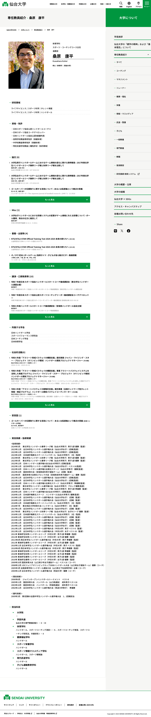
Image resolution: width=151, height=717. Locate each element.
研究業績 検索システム (126, 173)
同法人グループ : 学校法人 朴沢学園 (17, 713)
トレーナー (121, 87)
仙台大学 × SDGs (122, 198)
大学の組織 (119, 191)
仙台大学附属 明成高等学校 (45, 713)
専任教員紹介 (38, 30)
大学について (25, 30)
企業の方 (93, 4)
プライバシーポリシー (54, 705)
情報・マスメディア (124, 113)
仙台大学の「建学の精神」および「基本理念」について (132, 46)
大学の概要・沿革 (122, 184)
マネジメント (122, 79)
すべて (119, 62)
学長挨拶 (118, 36)
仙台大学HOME (11, 30)
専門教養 (120, 148)
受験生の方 (53, 4)
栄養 (118, 105)
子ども (119, 130)
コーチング (121, 70)
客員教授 (120, 165)
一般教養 (120, 139)
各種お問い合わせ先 (123, 213)
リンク (21, 705)
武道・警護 (121, 122)
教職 (118, 156)
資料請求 (70, 705)
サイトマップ (9, 705)
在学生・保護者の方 (68, 4)
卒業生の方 (82, 4)
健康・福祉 (121, 96)
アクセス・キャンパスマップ (128, 206)
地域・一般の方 (105, 4)
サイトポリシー (34, 705)
